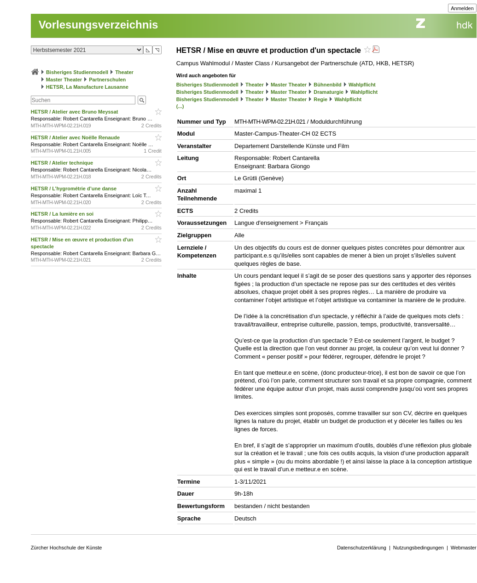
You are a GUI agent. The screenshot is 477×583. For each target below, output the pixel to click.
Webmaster (464, 547)
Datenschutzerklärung (361, 547)
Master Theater (64, 79)
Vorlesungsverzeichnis (98, 24)
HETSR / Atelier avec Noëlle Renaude (76, 137)
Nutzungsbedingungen (418, 547)
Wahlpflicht (362, 84)
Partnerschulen (107, 79)
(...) (180, 106)
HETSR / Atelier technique (62, 163)
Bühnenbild (328, 84)
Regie (320, 99)
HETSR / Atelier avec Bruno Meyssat (75, 111)
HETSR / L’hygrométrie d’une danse (74, 188)
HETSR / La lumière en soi (63, 214)
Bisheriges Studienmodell (77, 72)
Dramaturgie (328, 92)
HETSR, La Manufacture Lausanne (87, 87)
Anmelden (462, 8)
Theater (124, 72)
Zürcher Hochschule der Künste (66, 547)
